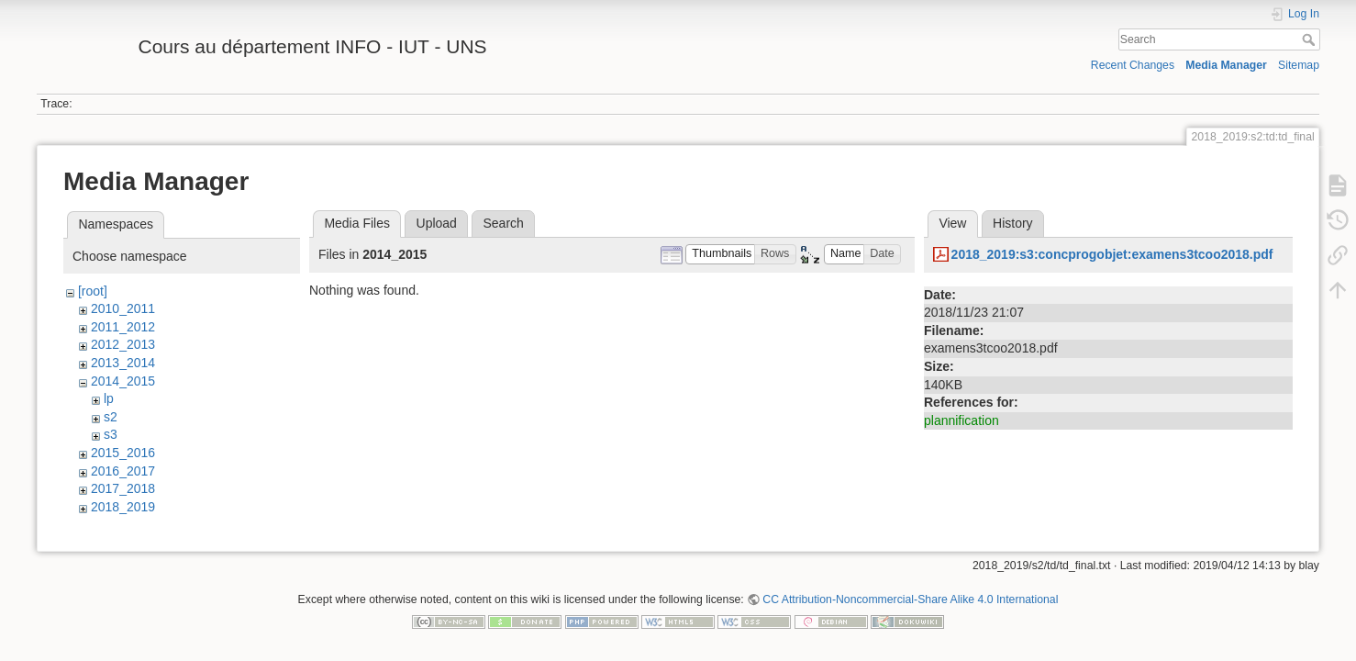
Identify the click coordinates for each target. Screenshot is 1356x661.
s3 (110, 434)
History (1013, 223)
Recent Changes (1132, 65)
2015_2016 (123, 452)
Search (1310, 39)
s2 (110, 416)
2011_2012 (123, 326)
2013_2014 (123, 362)
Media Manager (1226, 65)
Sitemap (1298, 65)
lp (109, 398)
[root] (92, 291)
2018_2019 (123, 506)
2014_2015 (123, 381)
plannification (961, 420)
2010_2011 (123, 308)
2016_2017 (123, 471)
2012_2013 (123, 344)
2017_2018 (123, 488)
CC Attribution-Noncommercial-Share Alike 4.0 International (910, 600)
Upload (437, 223)
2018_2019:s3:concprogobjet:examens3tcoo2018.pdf (1112, 254)
